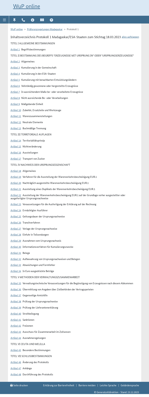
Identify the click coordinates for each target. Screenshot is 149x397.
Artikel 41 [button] (16, 319)
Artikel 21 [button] (16, 189)
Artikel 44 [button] (16, 338)
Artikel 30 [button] (16, 246)
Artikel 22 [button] (16, 195)
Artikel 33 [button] (16, 265)
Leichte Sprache (108, 385)
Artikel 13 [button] (16, 128)
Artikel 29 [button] (16, 240)
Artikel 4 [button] (15, 73)
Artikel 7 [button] (15, 92)
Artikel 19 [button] (16, 177)
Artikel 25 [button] (16, 216)
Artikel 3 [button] (15, 67)
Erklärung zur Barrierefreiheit (58, 385)
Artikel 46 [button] (16, 362)
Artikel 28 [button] (16, 234)
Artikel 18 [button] (16, 171)
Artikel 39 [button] (16, 307)
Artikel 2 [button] (15, 61)
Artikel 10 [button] (16, 110)
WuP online (26, 6)
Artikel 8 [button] (15, 98)
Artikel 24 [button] (16, 210)
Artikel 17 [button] (16, 158)
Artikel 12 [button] (16, 122)
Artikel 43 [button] (16, 331)
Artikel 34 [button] (16, 271)
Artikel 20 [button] (16, 183)
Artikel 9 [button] (15, 104)
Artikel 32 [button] (16, 259)
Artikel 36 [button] (16, 289)
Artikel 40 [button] (16, 313)
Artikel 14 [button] (16, 140)
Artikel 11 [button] (16, 116)
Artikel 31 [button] (16, 253)
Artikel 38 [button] (16, 301)
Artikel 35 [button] (16, 283)
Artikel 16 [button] (16, 152)
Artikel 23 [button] (16, 204)
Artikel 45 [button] (16, 350)
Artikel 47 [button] (16, 368)
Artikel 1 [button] (15, 49)
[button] (4, 20)
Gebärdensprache (130, 385)
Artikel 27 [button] (16, 228)
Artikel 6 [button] (15, 86)
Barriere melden (87, 385)
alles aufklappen (130, 37)
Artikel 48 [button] (16, 374)
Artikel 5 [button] (15, 79)
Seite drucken (19, 385)
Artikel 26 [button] (16, 222)
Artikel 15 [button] (16, 146)
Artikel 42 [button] (16, 325)
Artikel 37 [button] (16, 295)
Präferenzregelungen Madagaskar (45, 29)
